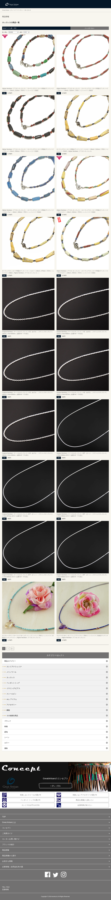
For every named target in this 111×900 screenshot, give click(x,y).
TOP (4, 817)
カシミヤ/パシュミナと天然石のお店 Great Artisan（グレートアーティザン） (12, 4)
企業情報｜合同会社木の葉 (12, 867)
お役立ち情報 (7, 861)
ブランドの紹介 (8, 844)
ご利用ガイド (7, 833)
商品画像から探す (9, 856)
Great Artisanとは (9, 822)
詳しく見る (56, 786)
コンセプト (6, 828)
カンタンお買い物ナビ (11, 839)
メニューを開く (104, 4)
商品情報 (5, 850)
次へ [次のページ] (12, 648)
